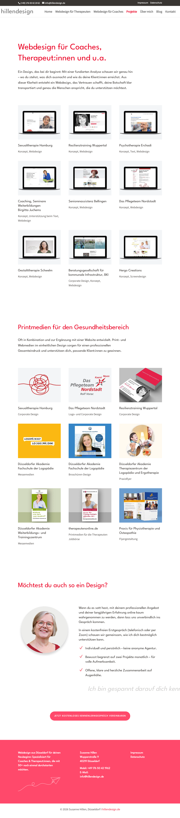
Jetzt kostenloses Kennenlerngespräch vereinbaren (90, 716)
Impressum (143, 3)
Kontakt (170, 12)
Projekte (131, 12)
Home (48, 12)
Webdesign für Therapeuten (72, 12)
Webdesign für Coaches (108, 12)
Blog (159, 12)
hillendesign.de (111, 809)
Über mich (146, 12)
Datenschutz (156, 3)
